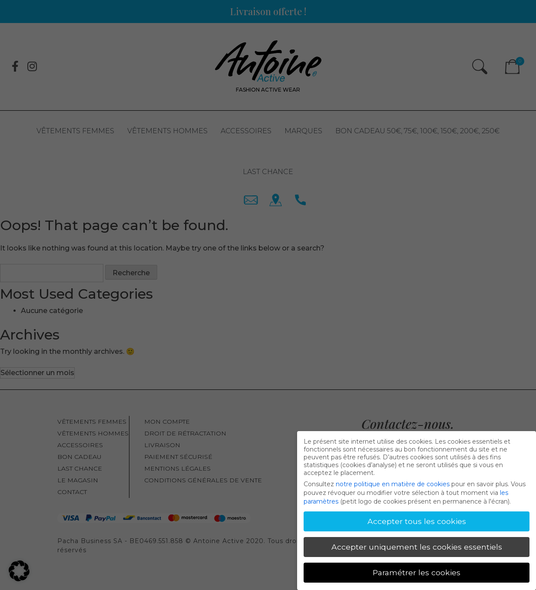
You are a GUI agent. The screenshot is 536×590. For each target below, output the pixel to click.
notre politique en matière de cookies (393, 483)
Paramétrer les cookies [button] (416, 570)
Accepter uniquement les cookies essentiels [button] (416, 545)
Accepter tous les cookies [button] (416, 519)
